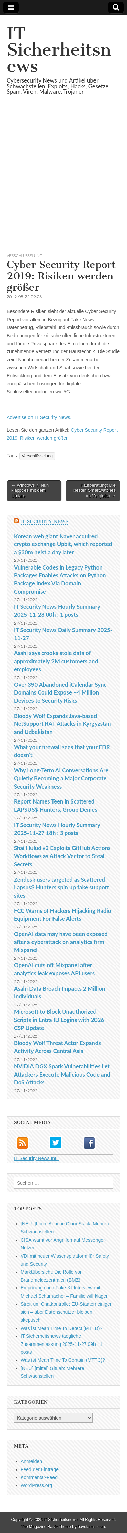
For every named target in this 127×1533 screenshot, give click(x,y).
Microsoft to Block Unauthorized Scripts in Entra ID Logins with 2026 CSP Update (59, 1019)
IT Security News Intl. (36, 1158)
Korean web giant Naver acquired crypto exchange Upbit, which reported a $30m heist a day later (63, 544)
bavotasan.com (91, 1526)
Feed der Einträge (40, 1469)
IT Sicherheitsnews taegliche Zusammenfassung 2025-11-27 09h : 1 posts (61, 1344)
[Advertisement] (63, 182)
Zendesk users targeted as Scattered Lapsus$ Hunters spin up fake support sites (61, 887)
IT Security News (44, 521)
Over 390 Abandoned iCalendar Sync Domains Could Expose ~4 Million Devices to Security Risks (60, 692)
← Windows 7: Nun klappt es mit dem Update (30, 490)
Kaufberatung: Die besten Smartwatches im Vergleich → (94, 490)
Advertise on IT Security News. (39, 417)
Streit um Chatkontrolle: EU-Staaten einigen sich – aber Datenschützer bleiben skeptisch (67, 1312)
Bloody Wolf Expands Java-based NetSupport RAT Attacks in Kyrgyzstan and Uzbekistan (62, 723)
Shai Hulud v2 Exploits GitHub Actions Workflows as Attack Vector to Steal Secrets (62, 855)
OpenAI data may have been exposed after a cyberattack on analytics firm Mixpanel (61, 941)
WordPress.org (36, 1485)
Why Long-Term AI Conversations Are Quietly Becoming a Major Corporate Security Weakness (61, 778)
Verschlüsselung (24, 255)
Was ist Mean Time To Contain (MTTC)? (63, 1360)
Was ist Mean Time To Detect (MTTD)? (61, 1328)
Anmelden (31, 1461)
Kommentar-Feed (39, 1477)
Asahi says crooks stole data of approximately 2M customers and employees (56, 660)
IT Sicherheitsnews (59, 49)
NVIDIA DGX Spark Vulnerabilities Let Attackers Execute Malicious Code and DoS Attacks (62, 1074)
